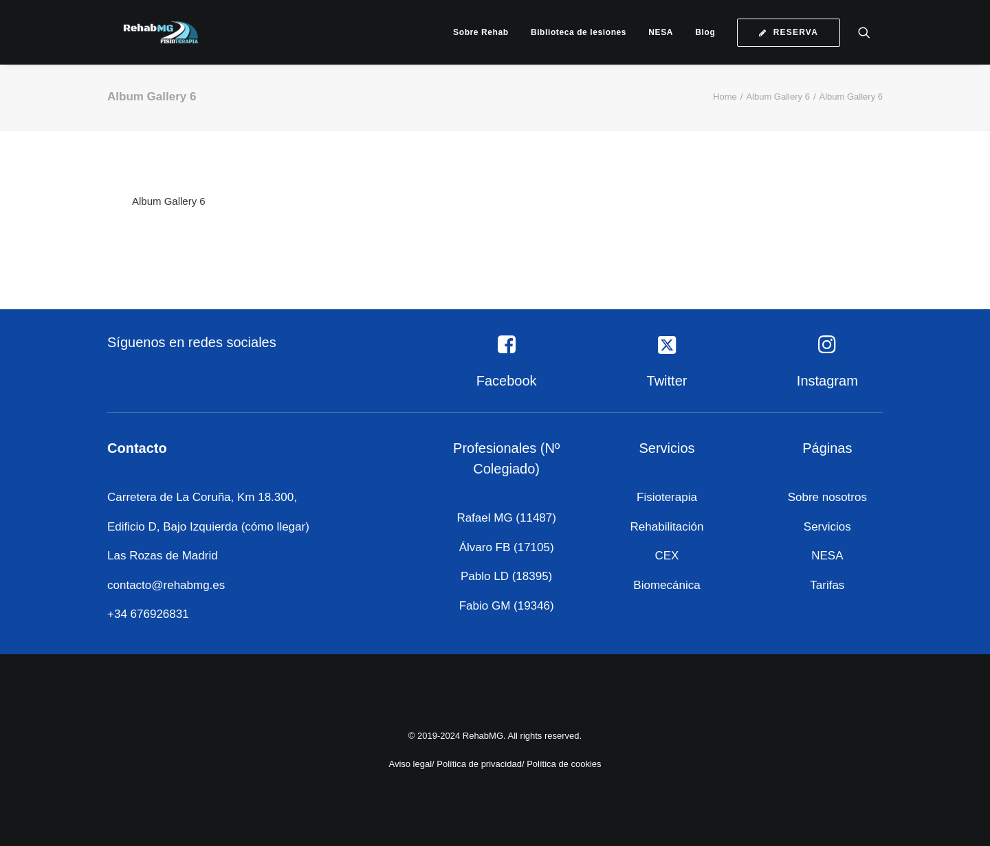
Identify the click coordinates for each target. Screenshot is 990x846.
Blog (705, 32)
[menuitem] (480, 32)
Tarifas (827, 585)
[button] (870, 32)
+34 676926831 (148, 614)
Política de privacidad (479, 763)
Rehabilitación (667, 526)
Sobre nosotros (827, 497)
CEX (667, 555)
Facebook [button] (506, 380)
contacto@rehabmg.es (166, 585)
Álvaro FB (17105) (506, 547)
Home (725, 96)
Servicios (827, 526)
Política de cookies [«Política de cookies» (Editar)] (564, 763)
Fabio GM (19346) (506, 605)
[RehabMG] (148, 32)
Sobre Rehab (481, 32)
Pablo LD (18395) (506, 576)
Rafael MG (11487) (506, 517)
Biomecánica (666, 585)
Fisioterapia (667, 497)
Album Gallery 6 (777, 96)
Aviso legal (410, 763)
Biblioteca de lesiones (578, 32)
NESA (660, 32)
